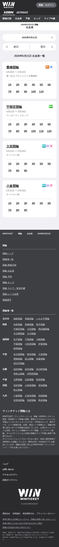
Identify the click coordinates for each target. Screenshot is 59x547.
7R (9, 91)
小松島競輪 (30, 385)
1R (9, 84)
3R (25, 84)
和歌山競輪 (19, 373)
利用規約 (16, 513)
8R (17, 91)
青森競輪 (29, 318)
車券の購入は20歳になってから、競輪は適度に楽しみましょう (29, 519)
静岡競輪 (18, 348)
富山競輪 (29, 359)
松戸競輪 (18, 339)
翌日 (47, 47)
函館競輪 (18, 318)
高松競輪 (18, 385)
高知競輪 (42, 385)
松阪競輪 (40, 359)
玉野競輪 (18, 379)
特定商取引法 (28, 513)
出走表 (18, 18)
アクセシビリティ (10, 475)
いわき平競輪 (42, 318)
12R (49, 131)
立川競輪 (31, 333)
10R (33, 91)
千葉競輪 (29, 339)
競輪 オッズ (8, 282)
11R (41, 91)
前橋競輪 (29, 324)
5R (41, 84)
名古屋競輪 (19, 354)
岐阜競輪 (31, 354)
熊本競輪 (42, 400)
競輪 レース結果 (11, 294)
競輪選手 (7, 300)
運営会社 (6, 513)
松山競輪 (18, 390)
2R (17, 84)
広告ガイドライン (10, 480)
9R (25, 91)
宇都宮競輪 (14, 107)
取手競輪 (40, 324)
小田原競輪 (30, 344)
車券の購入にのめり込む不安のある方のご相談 (22, 523)
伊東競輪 (42, 344)
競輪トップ (8, 253)
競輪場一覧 (8, 259)
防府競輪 (40, 379)
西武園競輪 (43, 329)
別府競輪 (31, 400)
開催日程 (7, 18)
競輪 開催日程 (9, 265)
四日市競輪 (19, 363)
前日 (12, 47)
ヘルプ (5, 464)
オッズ (37, 18)
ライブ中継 (49, 18)
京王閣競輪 (19, 333)
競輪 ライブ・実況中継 (14, 288)
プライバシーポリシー (46, 513)
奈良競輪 (29, 369)
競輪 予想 (7, 276)
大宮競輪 (31, 329)
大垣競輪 (12, 146)
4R (33, 84)
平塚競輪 (18, 344)
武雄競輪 (42, 395)
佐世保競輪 (19, 400)
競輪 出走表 (8, 271)
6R (49, 84)
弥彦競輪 (18, 324)
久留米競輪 (30, 395)
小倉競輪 (12, 186)
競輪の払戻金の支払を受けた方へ (17, 527)
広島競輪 (29, 379)
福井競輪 (18, 369)
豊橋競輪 (12, 67)
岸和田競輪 (32, 373)
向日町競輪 (41, 369)
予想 (27, 18)
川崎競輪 (40, 339)
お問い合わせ (8, 469)
